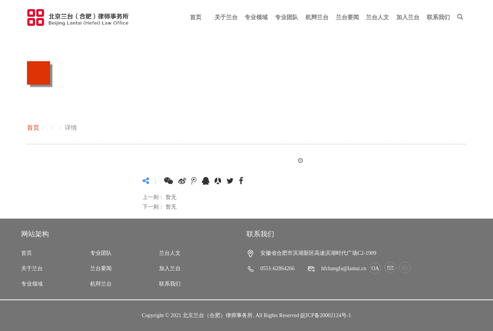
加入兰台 (407, 17)
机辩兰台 (317, 17)
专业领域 (256, 17)
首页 (195, 17)
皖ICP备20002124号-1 (325, 315)
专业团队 (286, 17)
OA (375, 268)
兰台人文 (377, 17)
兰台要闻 (347, 17)
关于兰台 (226, 17)
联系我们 (438, 17)
